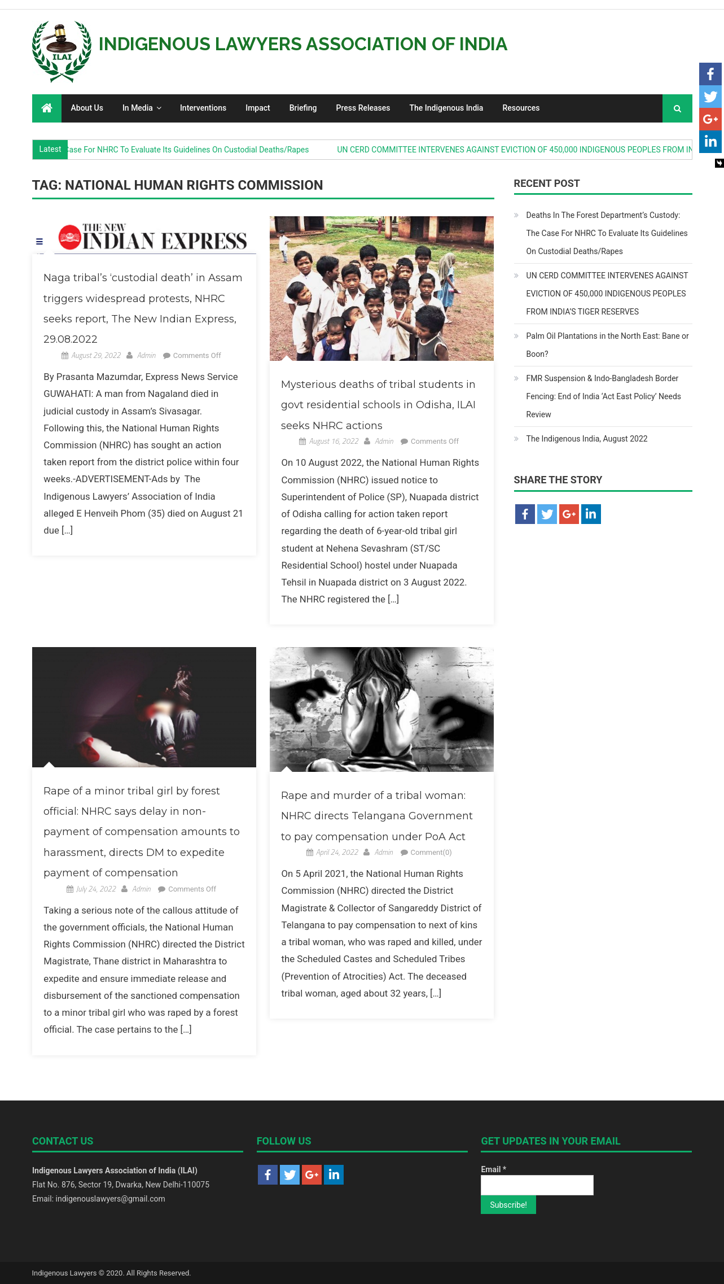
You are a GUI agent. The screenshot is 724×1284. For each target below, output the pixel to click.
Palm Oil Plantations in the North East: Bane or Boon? (607, 345)
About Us (87, 107)
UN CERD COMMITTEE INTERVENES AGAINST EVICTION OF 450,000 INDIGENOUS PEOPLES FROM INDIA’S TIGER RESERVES (607, 293)
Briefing (303, 107)
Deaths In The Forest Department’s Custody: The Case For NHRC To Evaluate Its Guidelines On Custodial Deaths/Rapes (607, 233)
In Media (137, 107)
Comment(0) (431, 852)
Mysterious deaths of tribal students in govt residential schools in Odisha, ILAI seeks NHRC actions (378, 405)
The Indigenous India (447, 107)
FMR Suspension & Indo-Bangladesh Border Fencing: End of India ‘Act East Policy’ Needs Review (603, 396)
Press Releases (363, 107)
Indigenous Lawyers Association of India (303, 43)
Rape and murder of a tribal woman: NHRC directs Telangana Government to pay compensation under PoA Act (377, 816)
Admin (146, 355)
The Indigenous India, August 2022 (587, 438)
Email (493, 1169)
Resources (520, 107)
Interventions (203, 107)
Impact (257, 107)
